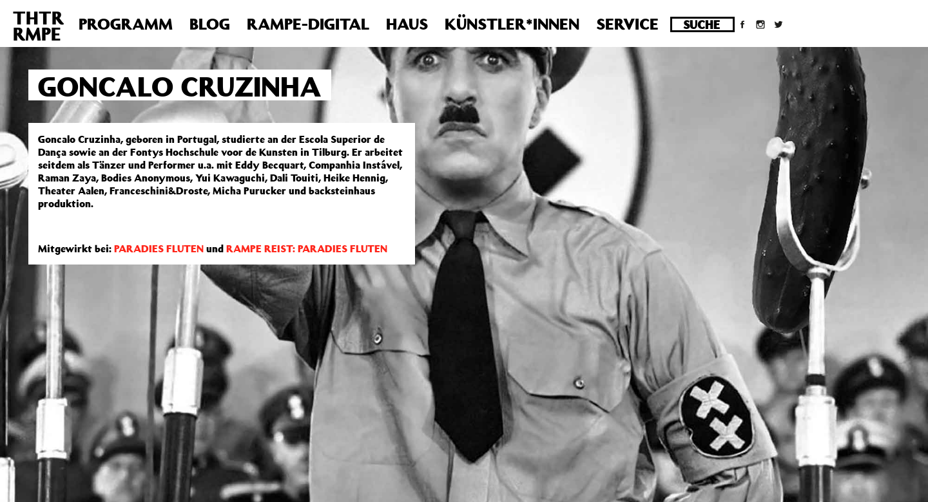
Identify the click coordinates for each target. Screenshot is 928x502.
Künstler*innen (512, 24)
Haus (407, 24)
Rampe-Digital (308, 24)
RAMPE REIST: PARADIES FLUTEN (306, 248)
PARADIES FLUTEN (159, 248)
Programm (126, 24)
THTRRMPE (38, 26)
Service (627, 24)
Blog (209, 24)
